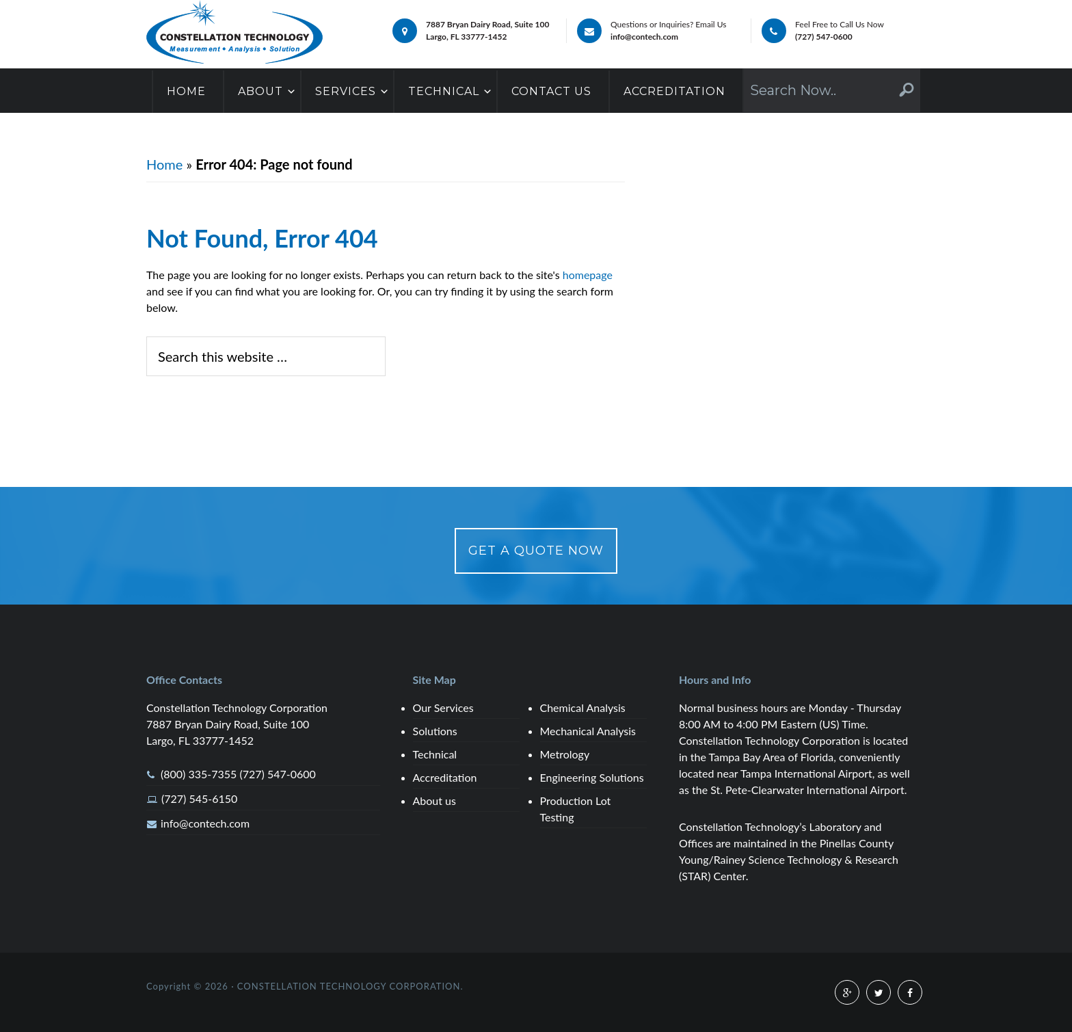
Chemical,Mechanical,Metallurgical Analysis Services (234, 33)
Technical (435, 753)
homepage (588, 274)
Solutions (435, 730)
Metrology (565, 753)
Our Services (443, 707)
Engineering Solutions (592, 777)
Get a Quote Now (536, 550)
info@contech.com (205, 823)
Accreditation (445, 777)
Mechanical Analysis (588, 730)
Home (164, 164)
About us (434, 800)
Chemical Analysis (583, 707)
